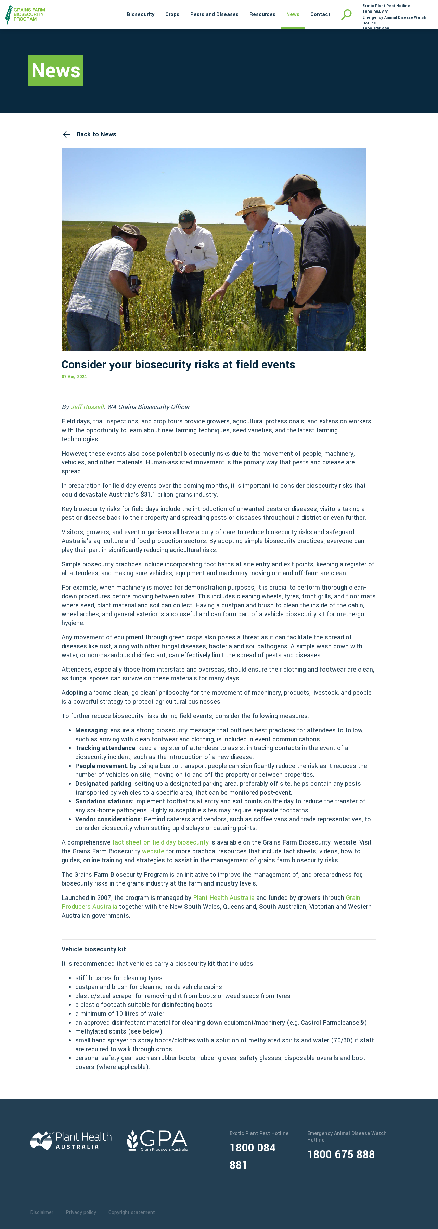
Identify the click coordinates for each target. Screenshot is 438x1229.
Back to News (96, 134)
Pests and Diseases (214, 14)
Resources (262, 14)
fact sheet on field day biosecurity (160, 842)
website (153, 851)
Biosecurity (140, 14)
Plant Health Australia (224, 897)
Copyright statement (131, 1212)
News (292, 14)
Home (112, 14)
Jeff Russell (87, 407)
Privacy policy (81, 1212)
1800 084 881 (375, 12)
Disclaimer (41, 1212)
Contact (320, 14)
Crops (172, 14)
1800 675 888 (375, 29)
